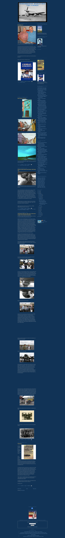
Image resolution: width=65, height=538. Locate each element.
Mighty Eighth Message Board (33, 535)
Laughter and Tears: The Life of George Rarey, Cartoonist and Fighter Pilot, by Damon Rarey (41, 105)
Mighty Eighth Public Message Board (42, 159)
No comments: (29, 81)
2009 (39, 192)
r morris (44, 220)
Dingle (25, 165)
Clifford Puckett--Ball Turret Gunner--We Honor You (27, 170)
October (40, 196)
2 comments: (29, 164)
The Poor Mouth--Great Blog (41, 169)
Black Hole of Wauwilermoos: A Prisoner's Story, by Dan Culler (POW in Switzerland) (41, 93)
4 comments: (29, 208)
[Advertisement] (24, 90)
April (39, 211)
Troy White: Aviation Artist (40, 185)
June (40, 209)
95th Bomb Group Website (40, 148)
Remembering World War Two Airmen (32, 4)
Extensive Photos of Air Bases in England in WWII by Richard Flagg (33, 532)
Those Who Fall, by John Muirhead (42, 132)
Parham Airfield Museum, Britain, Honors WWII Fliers (33, 536)
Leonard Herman (22, 82)
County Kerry (22, 165)
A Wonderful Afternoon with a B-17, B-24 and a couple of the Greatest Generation (27, 214)
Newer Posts (19, 488)
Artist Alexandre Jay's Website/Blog (42, 154)
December (40, 194)
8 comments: (29, 439)
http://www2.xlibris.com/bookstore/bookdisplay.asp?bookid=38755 (26, 61)
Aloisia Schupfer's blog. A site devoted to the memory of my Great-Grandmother (42, 152)
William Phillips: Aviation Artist (41, 187)
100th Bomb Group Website (41, 144)
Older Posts (34, 488)
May (39, 210)
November (40, 195)
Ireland (28, 165)
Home (27, 488)
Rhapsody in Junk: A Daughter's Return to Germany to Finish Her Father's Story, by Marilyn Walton (42, 118)
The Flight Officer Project (40, 168)
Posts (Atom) (23, 490)
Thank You (20, 443)
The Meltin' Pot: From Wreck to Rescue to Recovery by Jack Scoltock (41, 127)
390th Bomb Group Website (41, 145)
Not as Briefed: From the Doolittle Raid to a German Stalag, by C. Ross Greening (41, 113)
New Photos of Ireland (22, 98)
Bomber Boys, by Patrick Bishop (41, 94)
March (40, 212)
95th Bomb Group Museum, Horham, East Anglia (33, 531)
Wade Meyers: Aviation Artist (41, 186)
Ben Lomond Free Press (40, 155)
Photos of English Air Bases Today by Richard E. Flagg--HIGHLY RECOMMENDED (42, 165)
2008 (39, 193)
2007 (39, 216)
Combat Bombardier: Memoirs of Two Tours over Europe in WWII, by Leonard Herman (42, 96)
